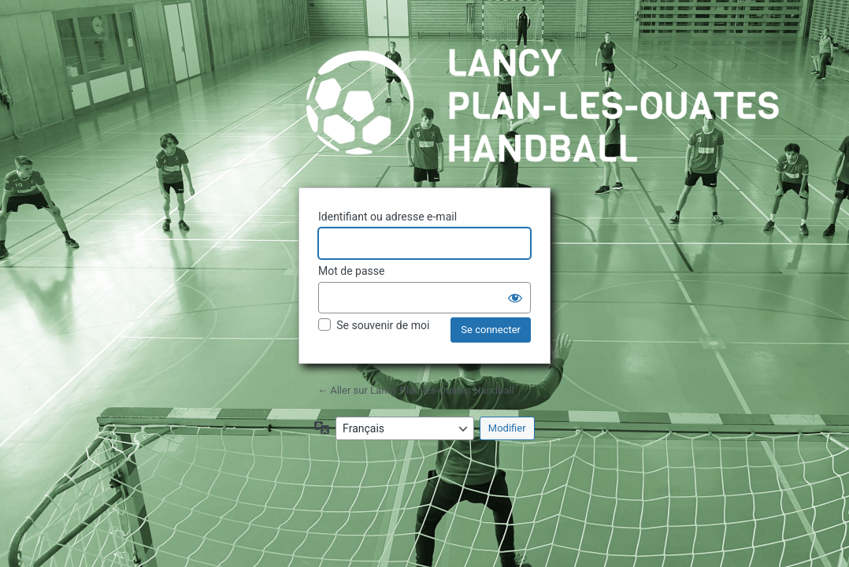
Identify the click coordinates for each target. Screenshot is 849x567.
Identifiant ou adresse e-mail (387, 216)
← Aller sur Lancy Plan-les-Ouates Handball (415, 390)
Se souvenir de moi (382, 325)
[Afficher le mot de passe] (515, 297)
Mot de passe (351, 271)
